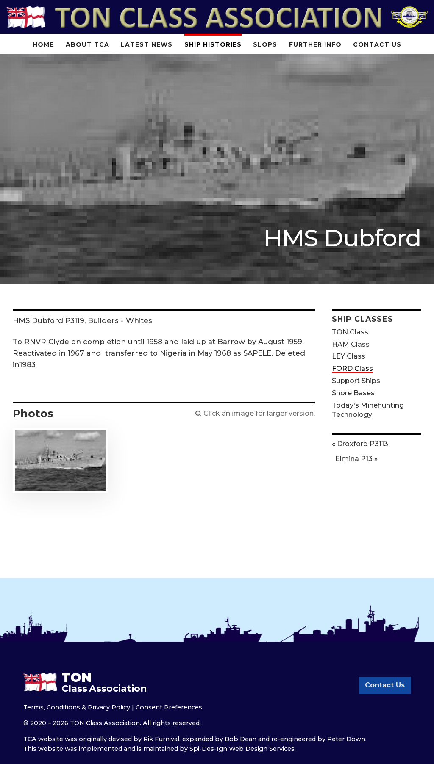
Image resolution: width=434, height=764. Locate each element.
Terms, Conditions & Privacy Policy (76, 707)
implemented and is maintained (128, 749)
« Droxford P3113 (360, 444)
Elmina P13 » (356, 459)
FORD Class (352, 368)
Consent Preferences (169, 707)
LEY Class (348, 356)
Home (43, 44)
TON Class (350, 332)
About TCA (87, 44)
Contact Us (377, 44)
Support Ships (356, 381)
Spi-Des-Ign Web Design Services (242, 749)
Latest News (146, 44)
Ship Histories (213, 44)
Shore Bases (353, 393)
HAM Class (351, 344)
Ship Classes (362, 318)
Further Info (315, 44)
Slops (265, 44)
